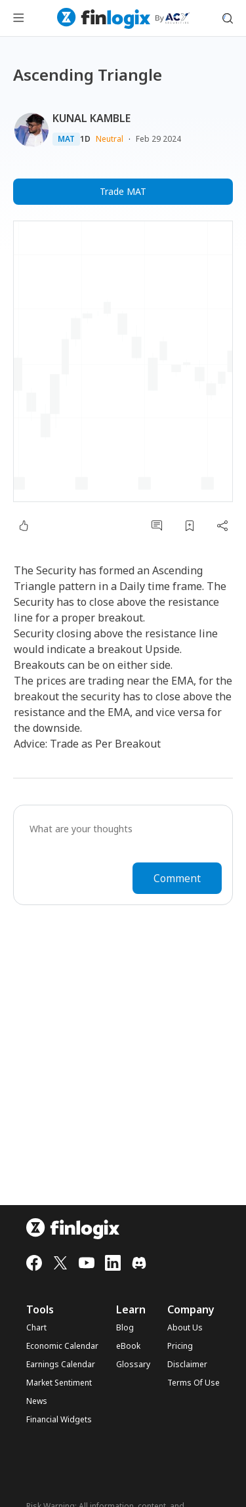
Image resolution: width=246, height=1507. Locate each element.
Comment (177, 878)
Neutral (109, 138)
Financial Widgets (59, 1419)
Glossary (133, 1364)
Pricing (180, 1346)
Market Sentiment (59, 1383)
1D (85, 139)
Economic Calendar (62, 1346)
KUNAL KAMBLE (91, 118)
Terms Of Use (193, 1383)
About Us (185, 1328)
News (36, 1401)
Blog (125, 1328)
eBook (128, 1346)
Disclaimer (187, 1364)
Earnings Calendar (60, 1364)
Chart (36, 1328)
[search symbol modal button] (228, 18)
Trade (123, 192)
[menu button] (18, 18)
